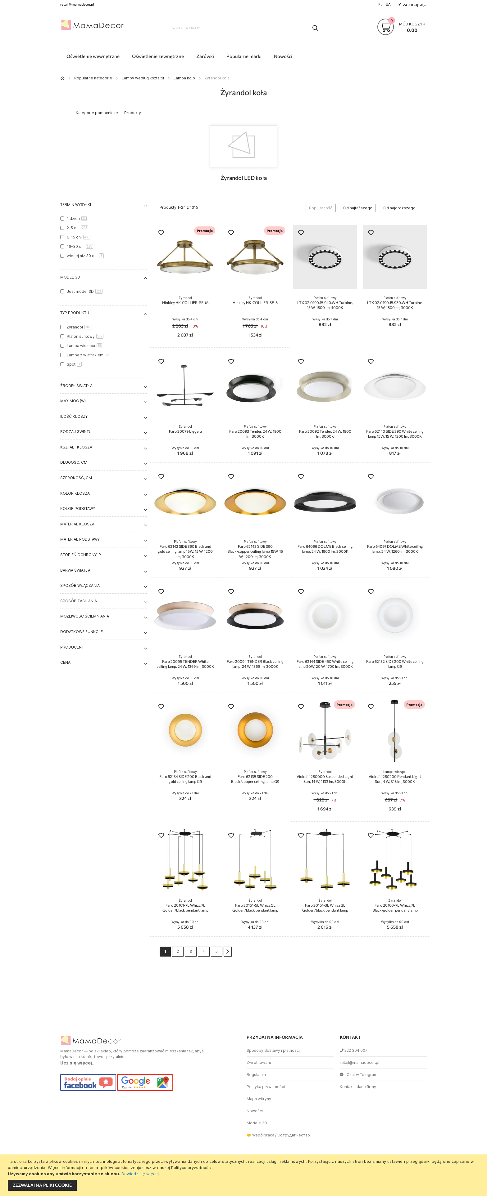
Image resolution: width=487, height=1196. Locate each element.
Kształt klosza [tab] (76, 447)
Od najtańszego (357, 208)
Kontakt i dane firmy (358, 1086)
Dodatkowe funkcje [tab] (81, 631)
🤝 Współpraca (260, 1135)
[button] (161, 233)
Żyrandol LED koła (244, 177)
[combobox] (243, 28)
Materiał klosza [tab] (77, 524)
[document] (244, 1175)
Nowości (255, 1111)
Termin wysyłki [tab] (75, 204)
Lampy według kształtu (143, 78)
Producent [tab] (72, 647)
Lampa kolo (184, 78)
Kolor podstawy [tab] (77, 508)
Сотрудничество (293, 1135)
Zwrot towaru (259, 1062)
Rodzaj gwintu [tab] (76, 431)
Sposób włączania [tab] (80, 585)
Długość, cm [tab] (73, 462)
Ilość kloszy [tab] (74, 416)
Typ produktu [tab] (74, 312)
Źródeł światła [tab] (76, 385)
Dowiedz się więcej (140, 1173)
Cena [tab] (65, 662)
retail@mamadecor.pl (359, 1062)
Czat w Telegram (358, 1074)
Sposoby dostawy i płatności (273, 1050)
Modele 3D (257, 1123)
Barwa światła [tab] (75, 570)
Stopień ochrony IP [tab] (80, 554)
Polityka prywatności (266, 1086)
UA (388, 4)
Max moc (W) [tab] (73, 401)
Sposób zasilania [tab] (78, 601)
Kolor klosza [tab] (75, 493)
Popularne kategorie (93, 78)
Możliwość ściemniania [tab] (84, 616)
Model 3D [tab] (70, 277)
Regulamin (256, 1074)
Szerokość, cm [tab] (76, 477)
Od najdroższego (399, 208)
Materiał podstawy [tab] (80, 539)
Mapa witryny (259, 1098)
